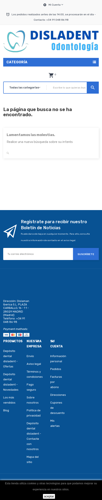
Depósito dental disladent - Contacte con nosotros (34, 436)
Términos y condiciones (35, 374)
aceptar (49, 496)
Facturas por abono (54, 382)
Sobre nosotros (33, 400)
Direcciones (54, 394)
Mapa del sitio (33, 459)
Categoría (16, 62)
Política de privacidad (34, 413)
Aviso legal (34, 363)
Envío (30, 356)
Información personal (54, 358)
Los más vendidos (9, 400)
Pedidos (54, 369)
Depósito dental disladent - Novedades (10, 382)
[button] (51, 75)
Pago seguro (31, 387)
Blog (6, 410)
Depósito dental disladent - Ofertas (10, 358)
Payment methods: (15, 329)
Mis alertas (54, 423)
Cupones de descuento (54, 408)
